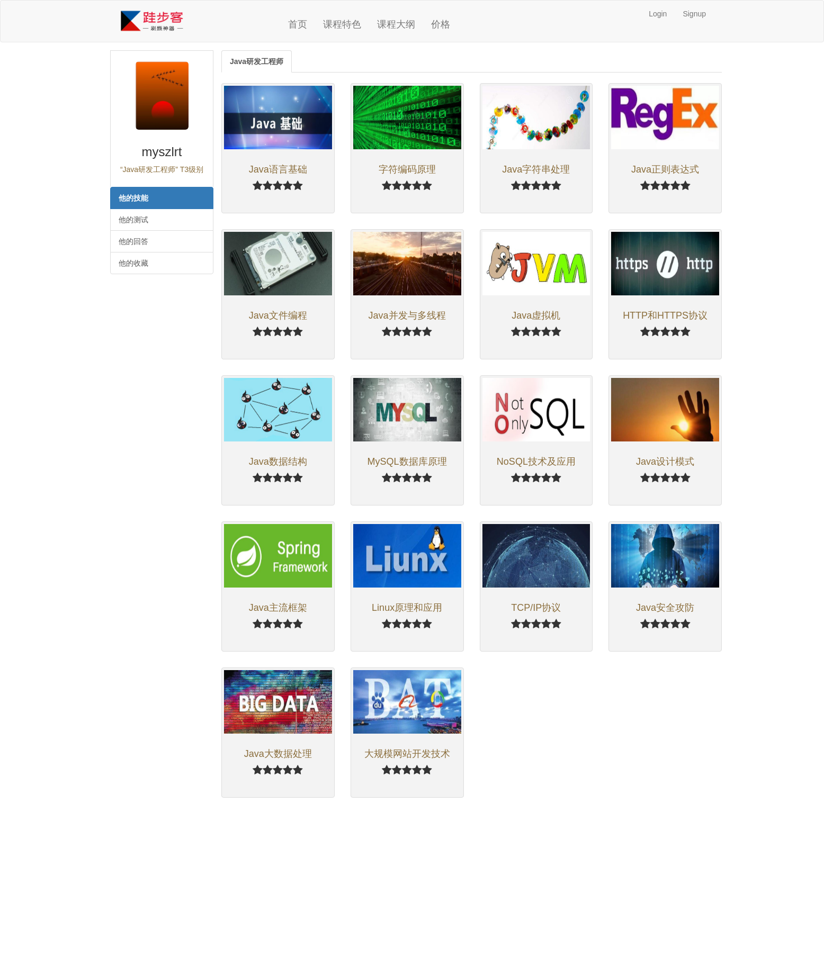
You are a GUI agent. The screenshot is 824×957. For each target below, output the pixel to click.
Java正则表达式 (665, 169)
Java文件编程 (278, 315)
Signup (694, 14)
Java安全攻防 (665, 607)
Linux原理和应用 (407, 607)
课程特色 (342, 24)
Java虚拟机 (536, 315)
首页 (297, 24)
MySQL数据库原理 (407, 461)
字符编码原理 (407, 169)
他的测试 (133, 219)
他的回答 (133, 241)
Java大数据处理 (278, 753)
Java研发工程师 (256, 61)
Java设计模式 (665, 461)
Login (658, 14)
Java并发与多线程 (407, 315)
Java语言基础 (278, 169)
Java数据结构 (278, 461)
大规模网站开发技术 (407, 753)
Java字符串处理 (536, 169)
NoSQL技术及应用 (536, 461)
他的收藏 (133, 263)
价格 (440, 24)
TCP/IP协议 (536, 607)
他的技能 (133, 198)
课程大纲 (396, 24)
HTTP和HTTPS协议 (665, 315)
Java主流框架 (278, 607)
